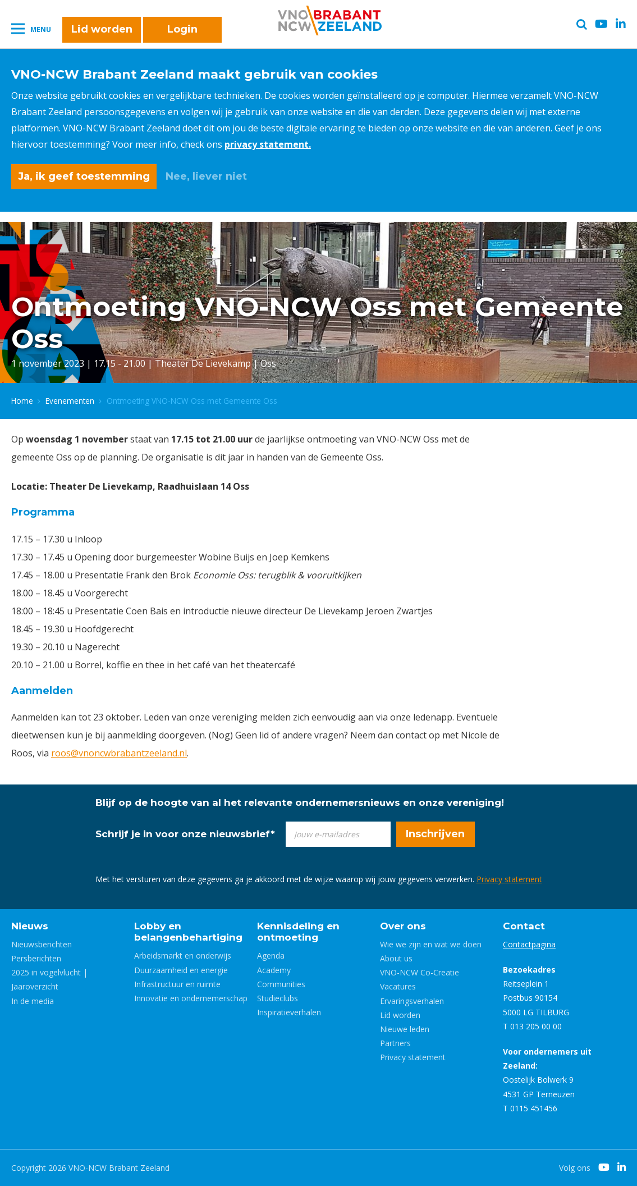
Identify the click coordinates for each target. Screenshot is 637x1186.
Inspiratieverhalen (289, 1012)
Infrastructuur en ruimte (177, 984)
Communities (281, 984)
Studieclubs (277, 998)
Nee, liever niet (206, 176)
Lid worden (101, 29)
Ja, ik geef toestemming (84, 176)
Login (182, 29)
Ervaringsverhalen (412, 1001)
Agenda (271, 955)
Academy (274, 970)
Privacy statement (509, 879)
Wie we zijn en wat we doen (431, 944)
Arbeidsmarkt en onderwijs (182, 955)
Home (22, 400)
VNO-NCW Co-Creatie (419, 972)
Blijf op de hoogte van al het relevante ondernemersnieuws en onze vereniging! (299, 802)
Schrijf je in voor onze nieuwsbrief (185, 834)
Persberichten (36, 958)
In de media (32, 1001)
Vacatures (398, 986)
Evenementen (69, 400)
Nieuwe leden (404, 1029)
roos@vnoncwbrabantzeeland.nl (119, 753)
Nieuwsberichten (41, 944)
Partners (395, 1043)
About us (396, 958)
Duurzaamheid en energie (181, 970)
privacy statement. (267, 144)
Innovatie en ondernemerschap (191, 998)
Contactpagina (529, 944)
